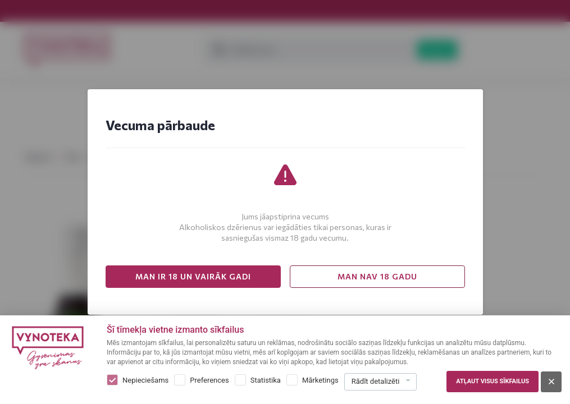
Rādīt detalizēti (376, 381)
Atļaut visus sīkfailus (492, 381)
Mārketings (320, 380)
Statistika (265, 380)
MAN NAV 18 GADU (377, 276)
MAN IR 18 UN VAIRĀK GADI (193, 276)
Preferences (209, 380)
